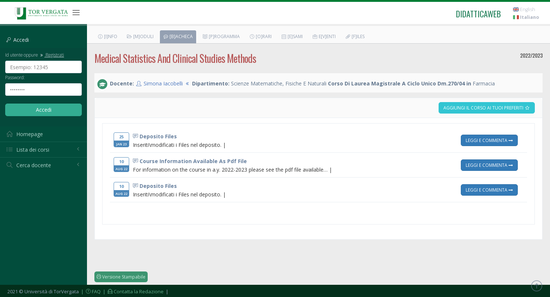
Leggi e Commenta (489, 140)
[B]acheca (178, 36)
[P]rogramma (221, 36)
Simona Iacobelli (163, 83)
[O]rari (260, 36)
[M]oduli (140, 36)
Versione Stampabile (121, 277)
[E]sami (292, 36)
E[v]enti (324, 36)
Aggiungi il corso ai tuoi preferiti (486, 108)
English (524, 9)
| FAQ (90, 291)
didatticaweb (478, 14)
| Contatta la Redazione (133, 291)
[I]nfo (107, 36)
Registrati (51, 55)
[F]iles (355, 36)
